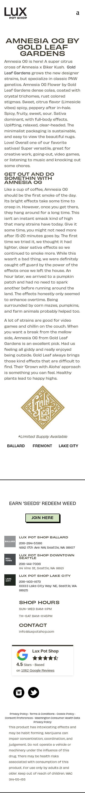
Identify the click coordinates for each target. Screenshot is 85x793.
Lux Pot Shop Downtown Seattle (46, 556)
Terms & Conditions (42, 713)
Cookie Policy (65, 713)
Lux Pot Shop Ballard (43, 537)
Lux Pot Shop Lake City (44, 575)
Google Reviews (37, 670)
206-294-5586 (30, 543)
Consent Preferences (19, 717)
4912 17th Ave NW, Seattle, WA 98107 (47, 547)
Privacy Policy (19, 713)
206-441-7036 (30, 564)
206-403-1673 (30, 581)
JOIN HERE (42, 517)
